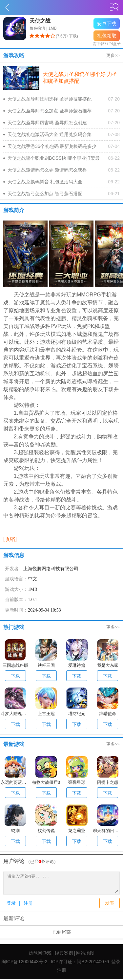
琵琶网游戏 (40, 953)
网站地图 (85, 953)
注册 (28, 903)
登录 (11, 903)
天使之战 (40, 21)
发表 (109, 903)
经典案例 (64, 953)
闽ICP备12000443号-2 (24, 961)
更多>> (113, 55)
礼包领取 (106, 35)
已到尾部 (61, 932)
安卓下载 (106, 23)
